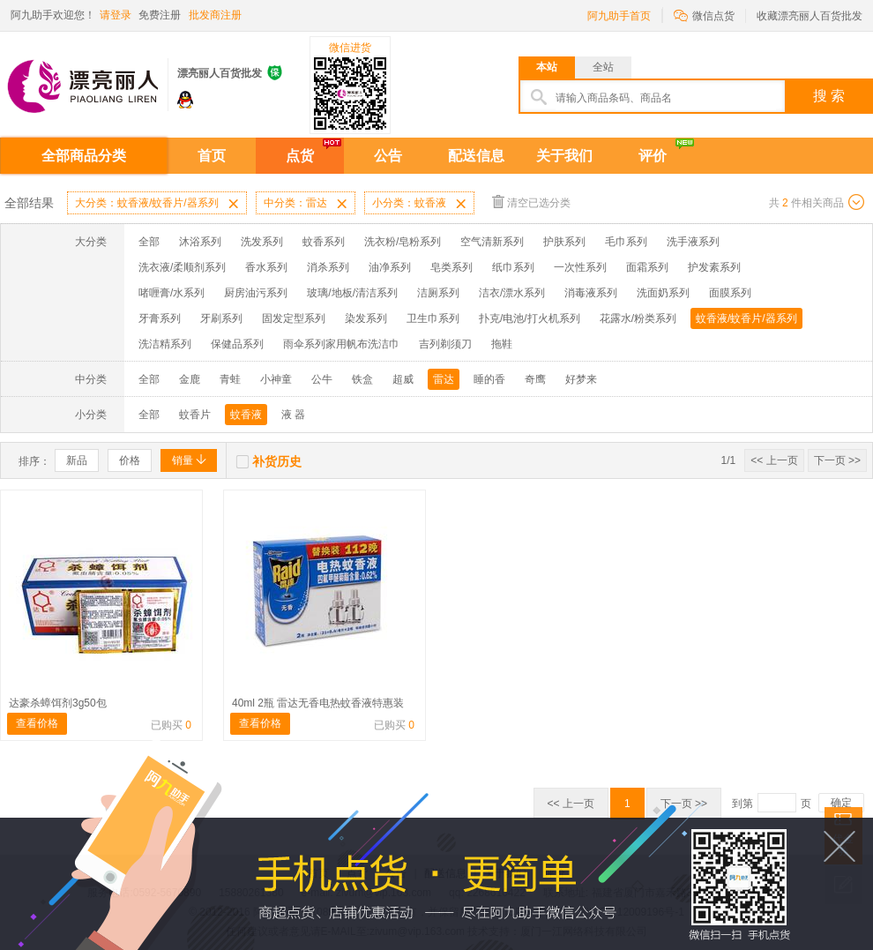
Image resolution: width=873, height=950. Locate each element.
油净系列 (390, 267)
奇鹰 (535, 379)
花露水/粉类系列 (638, 318)
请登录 (115, 15)
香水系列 (266, 267)
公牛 (321, 379)
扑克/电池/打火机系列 (529, 318)
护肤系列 (564, 242)
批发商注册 (215, 15)
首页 (212, 155)
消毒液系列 (590, 293)
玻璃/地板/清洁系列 (352, 293)
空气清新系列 (492, 242)
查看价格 (37, 723)
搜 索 (829, 95)
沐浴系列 (200, 242)
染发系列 (366, 318)
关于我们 (564, 155)
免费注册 (159, 15)
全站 (603, 67)
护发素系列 (714, 267)
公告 (388, 155)
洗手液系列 (693, 242)
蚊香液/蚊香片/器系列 (746, 318)
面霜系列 (647, 267)
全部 (149, 242)
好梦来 (581, 379)
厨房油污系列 (255, 293)
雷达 (443, 379)
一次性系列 (580, 267)
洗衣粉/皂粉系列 (402, 242)
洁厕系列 (438, 293)
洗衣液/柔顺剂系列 (182, 267)
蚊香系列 (323, 242)
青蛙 (230, 379)
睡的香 (489, 379)
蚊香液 (246, 414)
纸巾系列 (513, 267)
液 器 (293, 414)
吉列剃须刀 (445, 344)
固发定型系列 (293, 318)
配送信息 (476, 155)
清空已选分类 (531, 201)
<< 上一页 (773, 460)
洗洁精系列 (164, 344)
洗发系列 (262, 242)
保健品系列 (237, 344)
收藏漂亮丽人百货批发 (809, 16)
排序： (34, 461)
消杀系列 (328, 267)
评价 (652, 155)
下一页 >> (837, 460)
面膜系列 (730, 293)
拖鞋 (501, 344)
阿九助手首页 (619, 16)
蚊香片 (195, 414)
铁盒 (362, 379)
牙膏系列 (159, 318)
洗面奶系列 (663, 293)
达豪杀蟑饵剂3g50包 (58, 703)
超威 (403, 379)
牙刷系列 (221, 318)
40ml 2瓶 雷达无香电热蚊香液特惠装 (318, 703)
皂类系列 (451, 267)
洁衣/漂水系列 (512, 293)
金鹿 (189, 379)
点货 (300, 155)
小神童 (276, 379)
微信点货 (704, 14)
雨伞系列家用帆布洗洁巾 (341, 344)
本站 (546, 67)
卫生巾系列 (433, 318)
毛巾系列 (626, 242)
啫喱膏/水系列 (171, 293)
